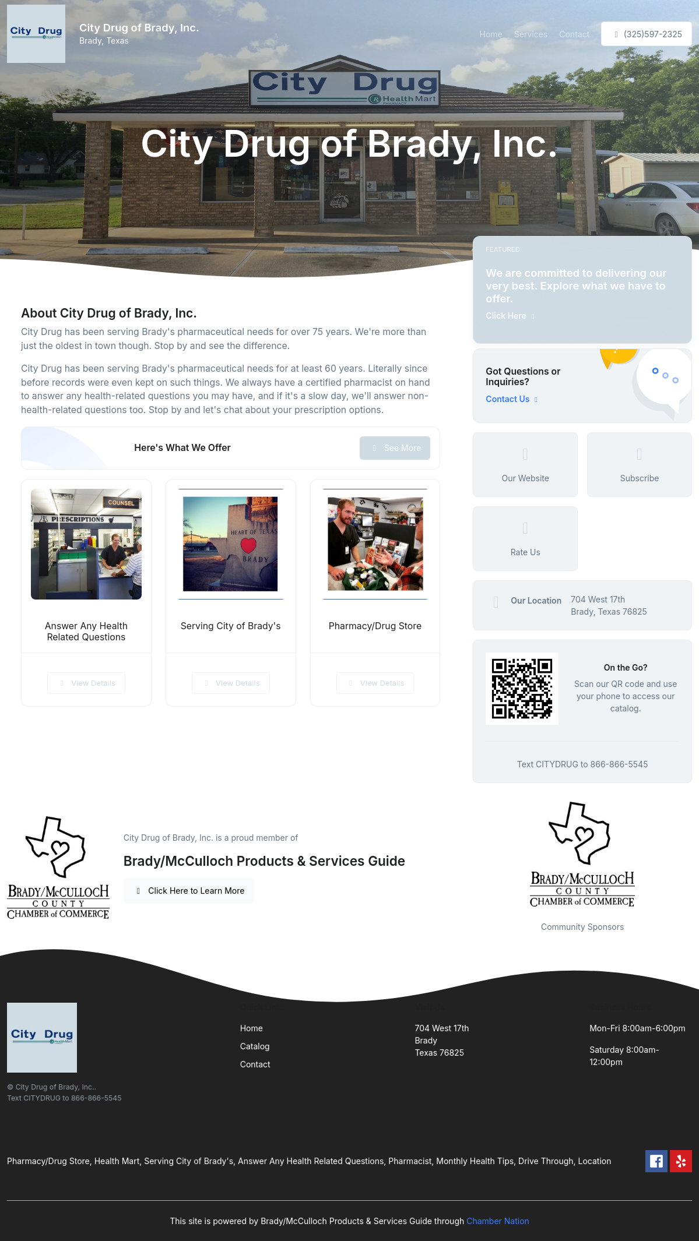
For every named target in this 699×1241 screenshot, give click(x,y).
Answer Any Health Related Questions (86, 631)
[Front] (38, 34)
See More (395, 448)
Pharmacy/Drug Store (375, 626)
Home (491, 34)
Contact (574, 34)
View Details (86, 683)
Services (530, 34)
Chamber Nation (497, 1221)
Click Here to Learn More (189, 891)
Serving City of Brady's (231, 626)
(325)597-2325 (646, 34)
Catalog (255, 1046)
